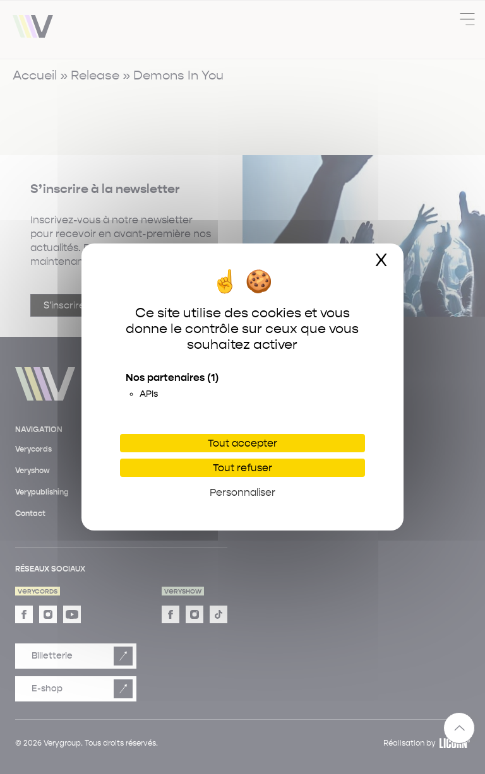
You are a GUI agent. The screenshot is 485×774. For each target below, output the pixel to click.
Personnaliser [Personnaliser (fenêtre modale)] (242, 492)
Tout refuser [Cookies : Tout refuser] (242, 468)
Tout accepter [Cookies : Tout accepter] (242, 443)
